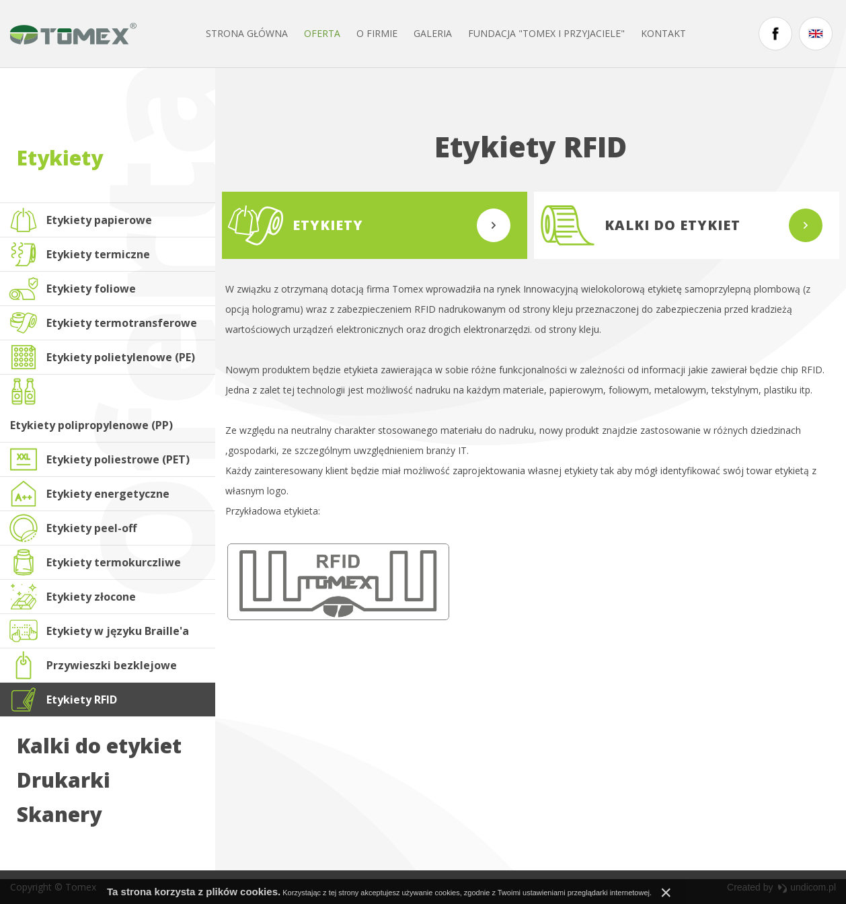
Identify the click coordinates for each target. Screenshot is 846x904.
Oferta (322, 33)
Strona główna (247, 33)
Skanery (59, 814)
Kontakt (663, 33)
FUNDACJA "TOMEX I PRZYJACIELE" (546, 33)
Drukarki (63, 780)
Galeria (433, 33)
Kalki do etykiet (99, 746)
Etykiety (60, 158)
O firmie (376, 33)
